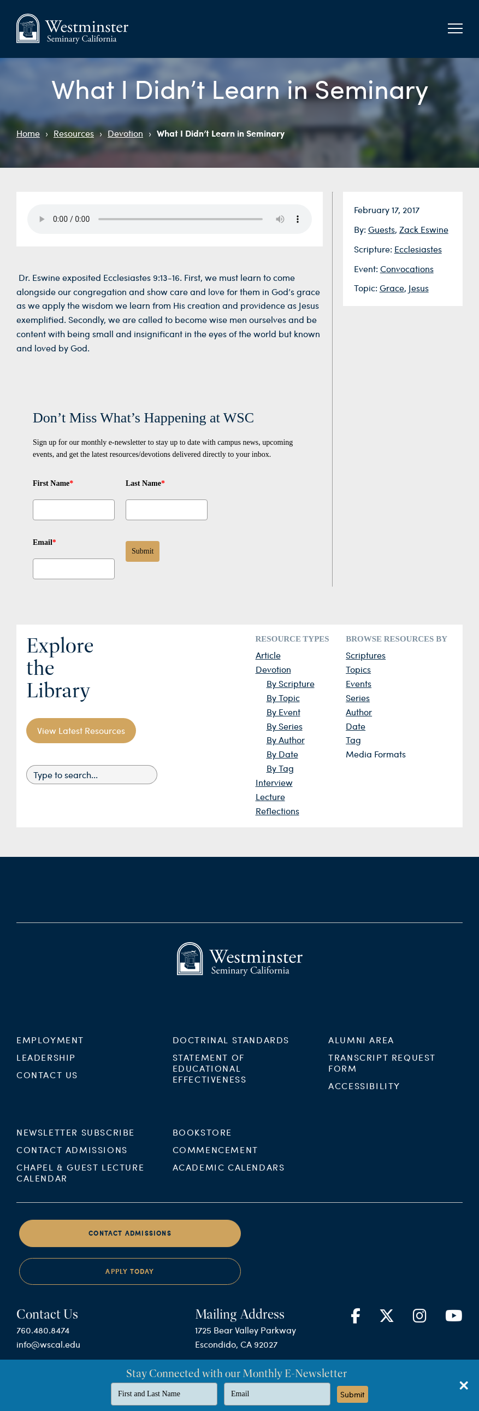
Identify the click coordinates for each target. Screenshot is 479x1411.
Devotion (125, 133)
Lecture (270, 796)
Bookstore (202, 1142)
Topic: (367, 287)
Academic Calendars (229, 1177)
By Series (285, 726)
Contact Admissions (72, 1160)
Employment (50, 1049)
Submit (142, 551)
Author (359, 712)
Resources (74, 133)
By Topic (283, 697)
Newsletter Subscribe (75, 1142)
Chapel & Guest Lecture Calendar (80, 1183)
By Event (283, 712)
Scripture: (374, 249)
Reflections (277, 810)
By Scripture (291, 683)
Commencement (215, 1160)
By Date (282, 754)
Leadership (46, 1067)
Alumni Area (361, 1049)
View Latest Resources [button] (81, 730)
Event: (367, 268)
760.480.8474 (42, 1340)
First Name (53, 483)
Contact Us (47, 1084)
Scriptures (366, 655)
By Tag (280, 768)
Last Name (145, 483)
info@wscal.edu (48, 1354)
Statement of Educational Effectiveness (210, 1078)
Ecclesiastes (418, 249)
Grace (392, 287)
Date (355, 726)
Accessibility (364, 1095)
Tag (353, 739)
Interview (274, 782)
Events (358, 683)
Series (358, 697)
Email (44, 542)
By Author (286, 739)
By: (361, 229)
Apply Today (129, 1281)
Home (28, 133)
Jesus (419, 287)
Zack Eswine (423, 229)
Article (268, 655)
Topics (358, 669)
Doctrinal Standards (231, 1049)
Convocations (407, 268)
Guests (381, 229)
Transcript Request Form (382, 1072)
